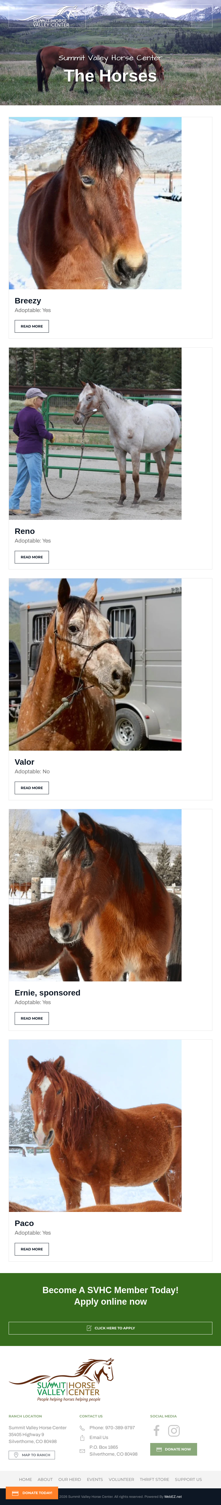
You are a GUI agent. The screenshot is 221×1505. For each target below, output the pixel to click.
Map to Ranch (31, 1455)
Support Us (188, 1479)
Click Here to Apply (110, 1328)
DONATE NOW (173, 1449)
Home (25, 1479)
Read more (32, 326)
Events (95, 1479)
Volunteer (121, 1479)
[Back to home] (47, 16)
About (45, 1479)
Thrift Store (154, 1479)
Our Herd (69, 1479)
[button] (202, 16)
